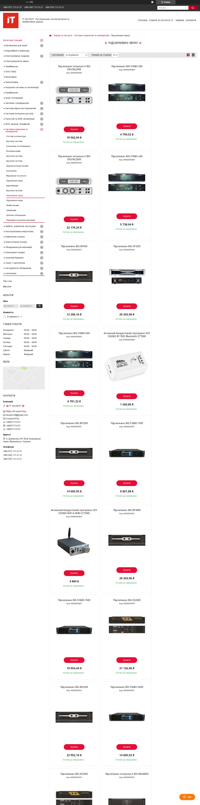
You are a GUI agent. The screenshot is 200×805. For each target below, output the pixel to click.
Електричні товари (15, 252)
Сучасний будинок (14, 257)
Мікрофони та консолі (16, 176)
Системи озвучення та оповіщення (91, 36)
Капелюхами (11, 82)
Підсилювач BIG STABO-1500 (73, 423)
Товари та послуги (159, 20)
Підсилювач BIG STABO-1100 (73, 333)
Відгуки (7, 286)
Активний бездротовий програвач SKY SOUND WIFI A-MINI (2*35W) (123, 335)
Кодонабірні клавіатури (17, 50)
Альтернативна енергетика (19, 231)
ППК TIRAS (10, 71)
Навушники (11, 210)
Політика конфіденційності (120, 802)
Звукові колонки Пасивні (17, 166)
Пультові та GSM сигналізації (19, 119)
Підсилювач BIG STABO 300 (123, 66)
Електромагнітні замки (16, 61)
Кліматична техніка (15, 236)
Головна (142, 20)
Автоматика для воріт (16, 45)
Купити (73, 129)
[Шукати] (192, 8)
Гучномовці (11, 171)
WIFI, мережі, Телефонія (17, 124)
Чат (187, 797)
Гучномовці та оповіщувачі (18, 146)
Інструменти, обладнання (18, 268)
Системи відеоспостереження (20, 108)
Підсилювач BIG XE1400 (73, 597)
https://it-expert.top (16, 411)
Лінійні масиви (12, 205)
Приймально (11, 66)
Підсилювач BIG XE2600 (123, 423)
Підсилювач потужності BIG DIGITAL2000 (73, 68)
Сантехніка (10, 273)
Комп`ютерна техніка (16, 242)
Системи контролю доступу (19, 113)
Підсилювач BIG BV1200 (173, 243)
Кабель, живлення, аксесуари (20, 226)
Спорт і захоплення (15, 263)
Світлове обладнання (16, 215)
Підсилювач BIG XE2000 (123, 510)
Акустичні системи (14, 141)
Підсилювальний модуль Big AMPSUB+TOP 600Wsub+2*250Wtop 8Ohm (173, 600)
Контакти (191, 20)
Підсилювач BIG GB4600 (123, 597)
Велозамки (10, 77)
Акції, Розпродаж (14, 98)
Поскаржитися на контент (96, 802)
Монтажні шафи (13, 151)
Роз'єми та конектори (16, 136)
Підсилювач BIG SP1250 (173, 156)
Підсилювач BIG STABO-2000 (73, 510)
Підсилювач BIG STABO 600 (73, 243)
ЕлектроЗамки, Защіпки (17, 56)
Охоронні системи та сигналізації (22, 87)
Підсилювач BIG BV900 (123, 156)
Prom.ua (114, 796)
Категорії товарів (12, 40)
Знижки (180, 20)
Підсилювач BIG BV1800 (173, 333)
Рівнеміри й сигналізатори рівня (20, 220)
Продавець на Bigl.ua (100, 799)
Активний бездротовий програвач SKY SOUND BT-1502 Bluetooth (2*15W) (122, 245)
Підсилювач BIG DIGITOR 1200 (123, 690)
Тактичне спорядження (17, 103)
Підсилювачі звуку (14, 181)
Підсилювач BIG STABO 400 (73, 156)
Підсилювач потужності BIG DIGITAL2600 (173, 68)
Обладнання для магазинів (18, 247)
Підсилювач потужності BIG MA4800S (173, 510)
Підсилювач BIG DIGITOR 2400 (173, 690)
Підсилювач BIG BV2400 (173, 423)
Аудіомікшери (12, 185)
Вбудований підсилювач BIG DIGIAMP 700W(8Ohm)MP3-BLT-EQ (73, 692)
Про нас (7, 281)
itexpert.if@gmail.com (17, 415)
